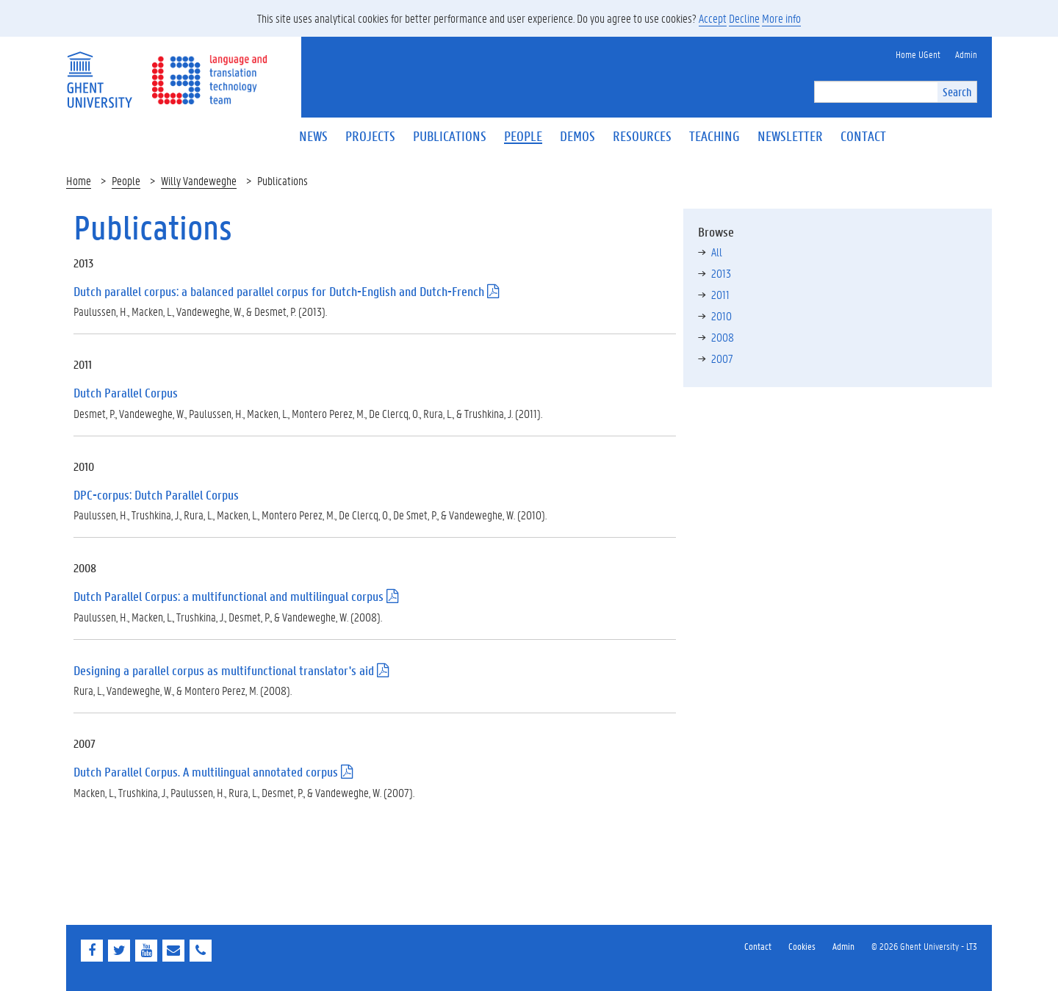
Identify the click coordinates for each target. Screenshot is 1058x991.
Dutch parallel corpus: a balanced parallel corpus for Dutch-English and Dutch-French (278, 291)
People (126, 180)
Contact (757, 946)
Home (78, 180)
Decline (744, 18)
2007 (722, 358)
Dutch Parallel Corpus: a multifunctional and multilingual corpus (228, 596)
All (716, 251)
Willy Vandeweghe (199, 180)
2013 (721, 273)
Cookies (802, 946)
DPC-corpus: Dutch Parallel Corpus (156, 494)
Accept (713, 18)
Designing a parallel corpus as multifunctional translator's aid (223, 670)
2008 (722, 337)
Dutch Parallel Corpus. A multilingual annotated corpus (205, 771)
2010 (721, 315)
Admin (843, 946)
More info (781, 18)
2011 (720, 294)
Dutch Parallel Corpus (125, 392)
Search (957, 91)
